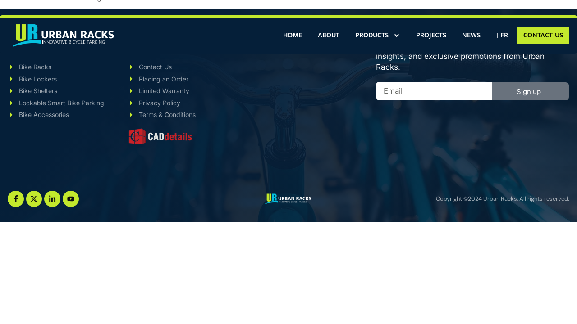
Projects (431, 35)
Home (292, 35)
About (328, 35)
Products (377, 35)
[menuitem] (502, 36)
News (471, 35)
